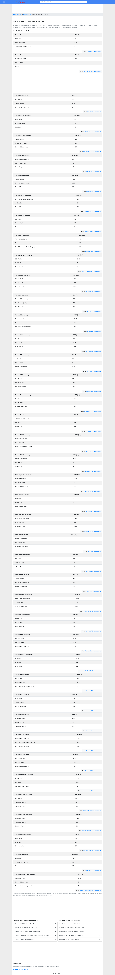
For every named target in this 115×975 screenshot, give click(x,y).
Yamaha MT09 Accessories (93, 451)
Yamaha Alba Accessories (93, 731)
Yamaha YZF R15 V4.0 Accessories (91, 271)
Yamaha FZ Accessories (94, 331)
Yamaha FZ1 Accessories (93, 751)
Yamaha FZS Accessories (93, 371)
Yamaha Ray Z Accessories (93, 431)
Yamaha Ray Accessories (93, 51)
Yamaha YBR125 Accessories (92, 531)
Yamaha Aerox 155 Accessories (92, 611)
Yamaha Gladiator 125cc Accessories (90, 890)
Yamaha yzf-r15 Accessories (93, 491)
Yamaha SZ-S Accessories (93, 171)
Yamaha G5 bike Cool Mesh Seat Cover (35, 928)
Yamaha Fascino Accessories (92, 411)
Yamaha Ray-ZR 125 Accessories (91, 671)
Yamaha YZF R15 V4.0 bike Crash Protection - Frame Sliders (35, 935)
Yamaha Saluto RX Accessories (92, 850)
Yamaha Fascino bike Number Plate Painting (35, 931)
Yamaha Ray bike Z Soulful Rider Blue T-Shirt (79, 928)
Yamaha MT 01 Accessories (93, 631)
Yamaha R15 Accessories (93, 691)
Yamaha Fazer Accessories (93, 651)
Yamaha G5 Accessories (94, 551)
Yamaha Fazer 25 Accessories (92, 71)
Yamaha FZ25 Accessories (93, 711)
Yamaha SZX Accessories (93, 191)
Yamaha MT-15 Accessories (93, 251)
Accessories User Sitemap (20, 969)
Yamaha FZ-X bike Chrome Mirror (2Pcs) (79, 939)
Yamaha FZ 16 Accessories (93, 291)
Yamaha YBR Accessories (93, 391)
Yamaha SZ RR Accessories (93, 471)
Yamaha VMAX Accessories (93, 351)
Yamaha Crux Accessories (93, 311)
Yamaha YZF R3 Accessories (92, 132)
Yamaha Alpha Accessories (93, 511)
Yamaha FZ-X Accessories (93, 870)
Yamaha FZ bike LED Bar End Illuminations (79, 935)
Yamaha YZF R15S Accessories (92, 152)
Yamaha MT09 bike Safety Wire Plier (35, 924)
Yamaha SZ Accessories (94, 112)
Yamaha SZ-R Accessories (93, 591)
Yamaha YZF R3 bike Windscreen (35, 939)
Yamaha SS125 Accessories (93, 771)
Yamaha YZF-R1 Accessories (92, 211)
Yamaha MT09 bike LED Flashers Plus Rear (79, 931)
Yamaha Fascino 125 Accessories (91, 791)
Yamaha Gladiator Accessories (92, 811)
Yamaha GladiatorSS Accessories (91, 831)
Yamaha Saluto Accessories (93, 571)
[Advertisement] (57, 83)
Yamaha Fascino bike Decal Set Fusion (79, 924)
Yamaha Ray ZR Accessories (93, 231)
